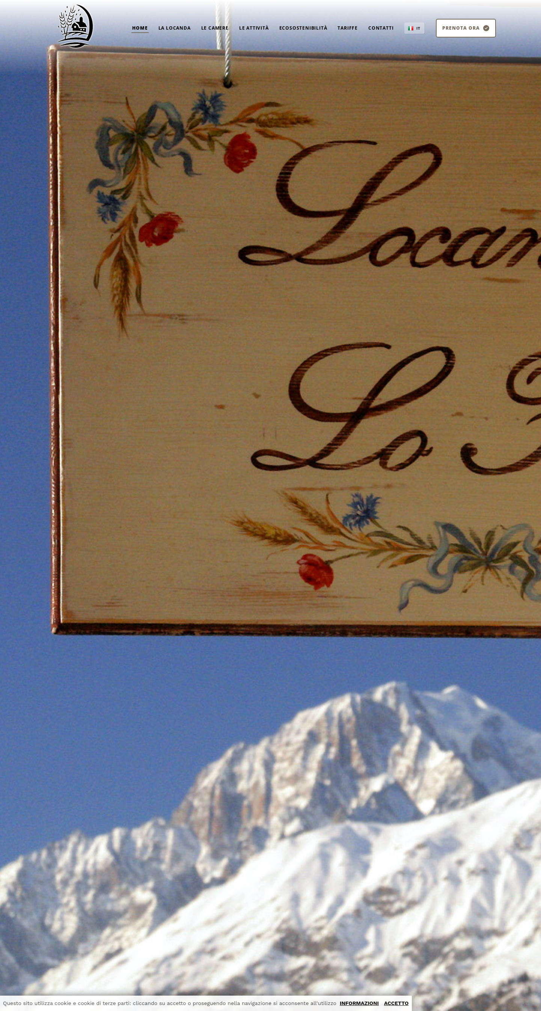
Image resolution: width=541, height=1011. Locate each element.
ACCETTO (396, 1003)
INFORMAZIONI (359, 1003)
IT (418, 28)
